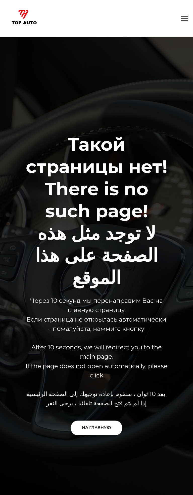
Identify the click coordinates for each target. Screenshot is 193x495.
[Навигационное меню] (184, 18)
